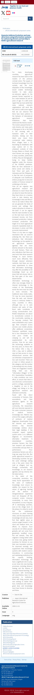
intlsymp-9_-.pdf (19, 65)
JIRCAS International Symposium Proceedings (16, 635)
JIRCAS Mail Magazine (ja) (10, 641)
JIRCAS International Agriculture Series (13, 644)
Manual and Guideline (9, 646)
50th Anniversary (7, 632)
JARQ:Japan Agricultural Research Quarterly (15, 633)
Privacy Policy (17, 660)
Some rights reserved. (22, 690)
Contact (14, 2)
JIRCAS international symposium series (18, 30)
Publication (6, 28)
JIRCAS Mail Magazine (9, 643)
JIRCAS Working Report (9, 639)
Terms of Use (8, 660)
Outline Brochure (8, 626)
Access (7, 2)
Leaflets (5, 628)
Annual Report (7, 630)
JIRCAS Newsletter (8, 637)
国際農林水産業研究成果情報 (11, 648)
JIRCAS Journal (7, 650)
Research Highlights (8, 652)
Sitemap (24, 660)
